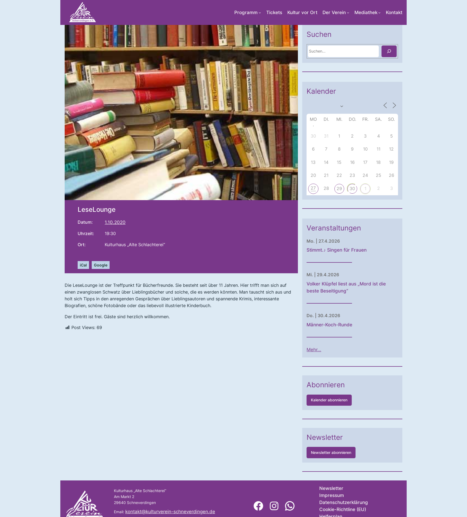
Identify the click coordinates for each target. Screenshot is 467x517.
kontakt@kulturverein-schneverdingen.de (170, 511)
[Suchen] (407, 51)
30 (370, 188)
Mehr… (332, 349)
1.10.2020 (115, 222)
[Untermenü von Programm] (260, 12)
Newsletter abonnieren (349, 452)
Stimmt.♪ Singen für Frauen (355, 250)
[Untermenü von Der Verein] (348, 12)
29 (357, 188)
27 (331, 188)
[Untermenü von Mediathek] (379, 12)
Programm (246, 12)
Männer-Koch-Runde (348, 324)
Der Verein (334, 12)
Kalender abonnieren (347, 400)
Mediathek (365, 12)
